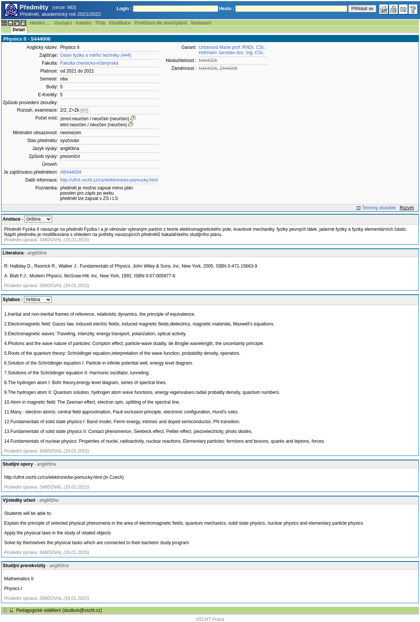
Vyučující (63, 23)
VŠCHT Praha (210, 619)
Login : (124, 8)
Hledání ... (39, 23)
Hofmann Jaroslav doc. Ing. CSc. (232, 52)
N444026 (208, 60)
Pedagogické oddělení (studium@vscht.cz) (59, 610)
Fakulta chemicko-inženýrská (89, 63)
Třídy (100, 23)
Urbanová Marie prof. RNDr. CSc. (232, 47)
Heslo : (226, 8)
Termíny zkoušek (379, 207)
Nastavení (201, 23)
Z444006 (228, 68)
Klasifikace (120, 23)
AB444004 (70, 172)
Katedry (83, 23)
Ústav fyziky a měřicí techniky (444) (95, 55)
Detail (18, 29)
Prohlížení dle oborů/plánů (160, 23)
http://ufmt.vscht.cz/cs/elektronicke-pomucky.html (109, 180)
